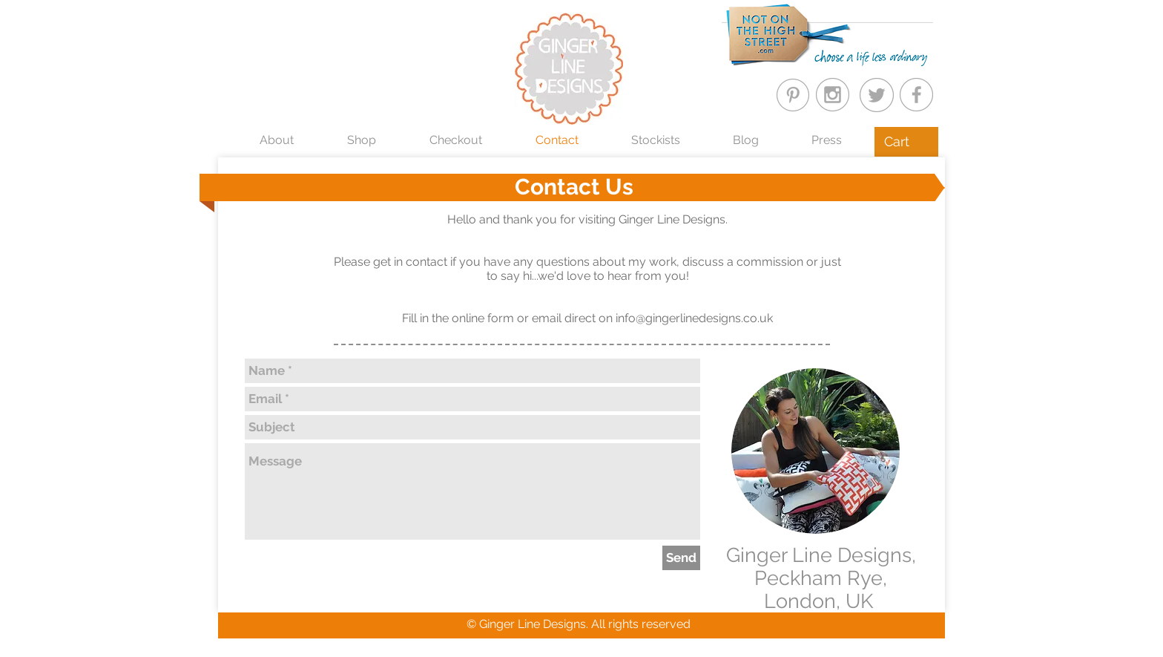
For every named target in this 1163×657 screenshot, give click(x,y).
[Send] (681, 558)
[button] (906, 141)
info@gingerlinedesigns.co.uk (694, 318)
